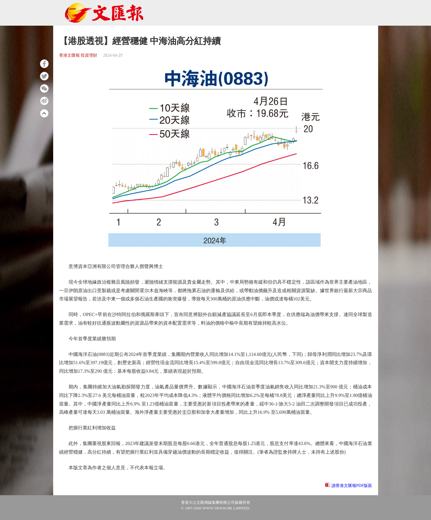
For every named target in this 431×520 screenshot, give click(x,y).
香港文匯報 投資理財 (78, 55)
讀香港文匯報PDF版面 (351, 485)
